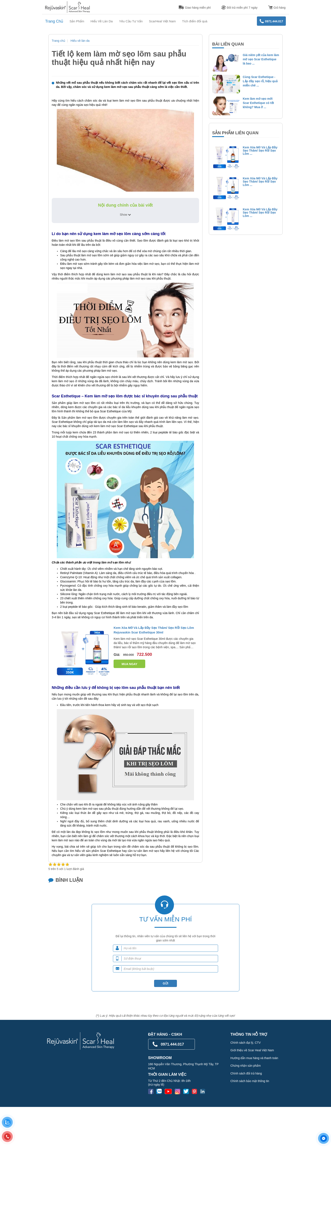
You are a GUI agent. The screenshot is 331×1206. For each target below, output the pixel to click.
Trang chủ (58, 40)
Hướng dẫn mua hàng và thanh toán (254, 1058)
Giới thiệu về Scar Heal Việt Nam (252, 1050)
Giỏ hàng (277, 7)
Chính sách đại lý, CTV (246, 1042)
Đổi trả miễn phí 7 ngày (239, 7)
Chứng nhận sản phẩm (246, 1065)
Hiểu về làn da (80, 40)
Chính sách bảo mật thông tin (250, 1081)
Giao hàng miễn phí (195, 7)
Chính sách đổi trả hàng (246, 1073)
